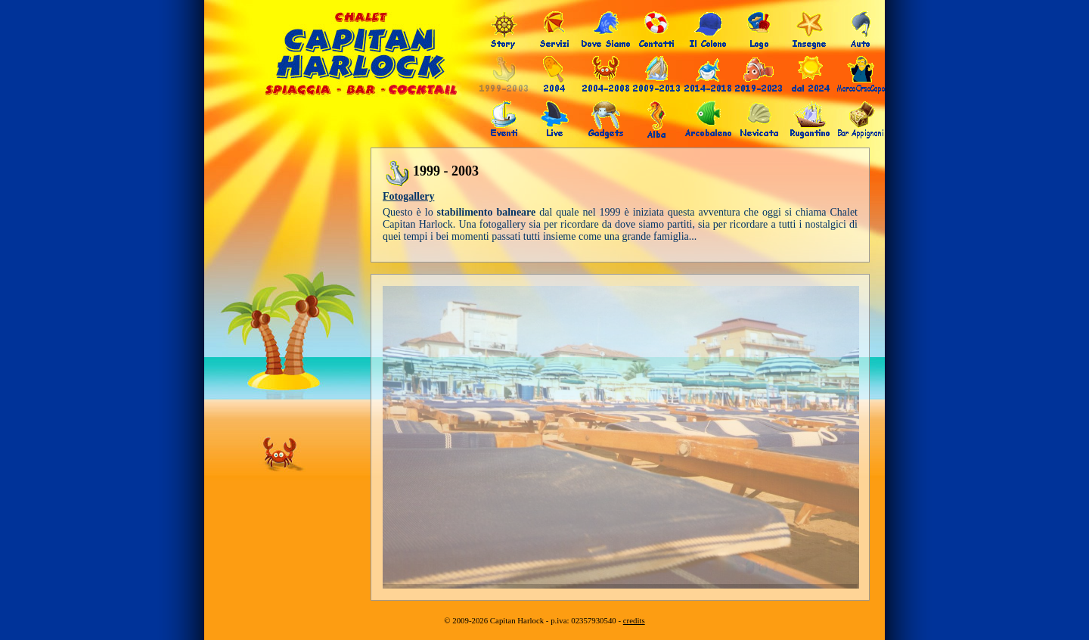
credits (634, 620)
